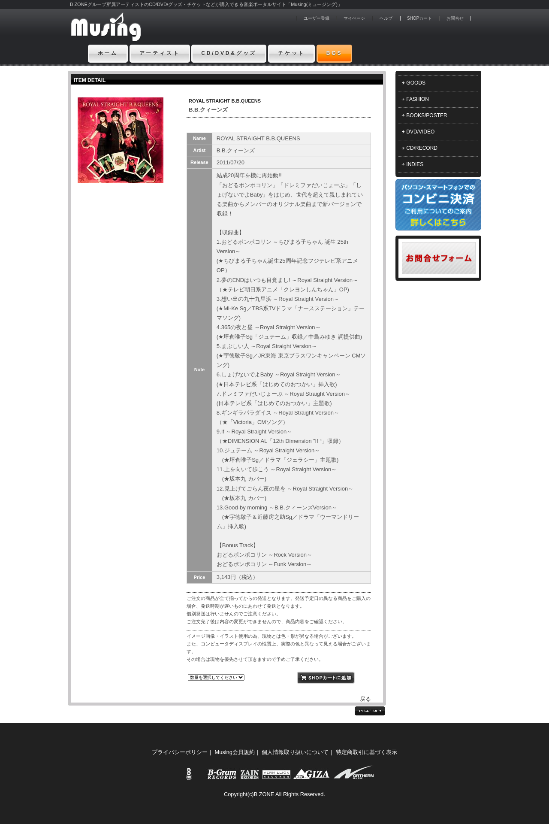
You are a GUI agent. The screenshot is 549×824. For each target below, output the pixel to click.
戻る (365, 699)
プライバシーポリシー (180, 752)
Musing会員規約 (235, 752)
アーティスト (159, 53)
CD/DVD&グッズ (228, 53)
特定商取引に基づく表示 (366, 752)
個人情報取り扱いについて (295, 752)
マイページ (354, 18)
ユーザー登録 (316, 18)
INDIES (414, 164)
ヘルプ (386, 18)
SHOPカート (419, 18)
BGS (334, 53)
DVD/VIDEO (420, 132)
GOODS (415, 83)
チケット (291, 53)
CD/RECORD (421, 148)
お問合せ (455, 18)
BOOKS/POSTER (426, 115)
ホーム (108, 53)
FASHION (417, 99)
